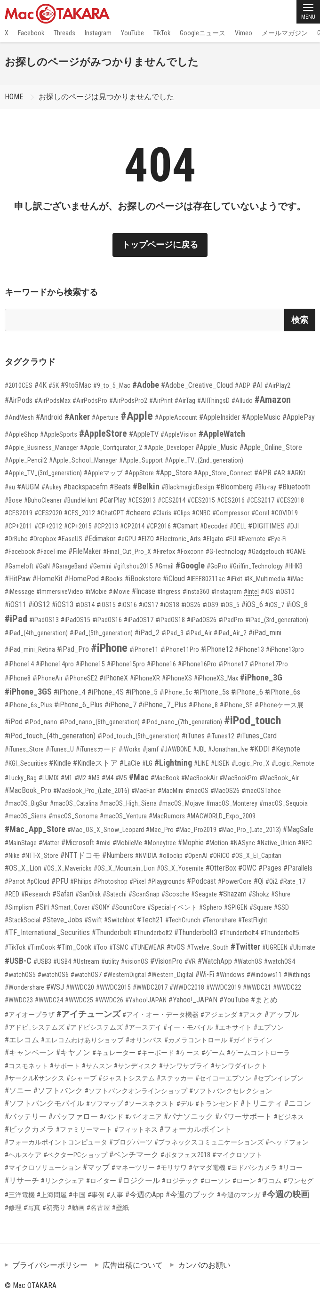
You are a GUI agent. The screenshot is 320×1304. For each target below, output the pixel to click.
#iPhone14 (19, 664)
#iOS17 (148, 604)
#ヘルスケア (23, 1155)
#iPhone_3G (261, 677)
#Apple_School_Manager (83, 460)
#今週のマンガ (238, 1195)
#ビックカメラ (29, 1129)
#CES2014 (171, 500)
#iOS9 (210, 604)
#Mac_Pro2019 (196, 829)
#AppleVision (178, 434)
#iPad (16, 618)
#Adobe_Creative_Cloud (197, 385)
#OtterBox (221, 868)
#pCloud (38, 881)
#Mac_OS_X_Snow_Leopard (105, 829)
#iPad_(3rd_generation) (276, 620)
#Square (260, 907)
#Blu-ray (265, 487)
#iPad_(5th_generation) (101, 633)
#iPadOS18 (170, 620)
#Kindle (60, 763)
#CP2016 (158, 526)
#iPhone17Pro (268, 664)
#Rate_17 (292, 881)
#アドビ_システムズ (34, 1027)
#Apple (136, 416)
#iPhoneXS (177, 678)
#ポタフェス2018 (185, 1155)
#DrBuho (16, 539)
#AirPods (18, 400)
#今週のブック (190, 1194)
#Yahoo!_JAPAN (192, 999)
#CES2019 (18, 513)
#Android (49, 417)
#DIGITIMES (266, 525)
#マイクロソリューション (43, 1167)
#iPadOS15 (75, 620)
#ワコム (269, 1180)
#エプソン (269, 1027)
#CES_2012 (79, 513)
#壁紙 (120, 1207)
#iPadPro (230, 620)
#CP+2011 (18, 526)
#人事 (114, 1195)
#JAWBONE (175, 749)
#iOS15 (106, 604)
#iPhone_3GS (28, 691)
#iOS (267, 591)
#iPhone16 (161, 664)
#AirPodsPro (89, 400)
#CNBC (201, 513)
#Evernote (251, 539)
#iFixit (234, 579)
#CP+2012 (48, 526)
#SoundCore (128, 907)
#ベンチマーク (134, 1154)
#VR (190, 961)
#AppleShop (21, 434)
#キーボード (155, 1052)
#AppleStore (103, 433)
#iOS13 (62, 604)
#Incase (143, 591)
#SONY (100, 907)
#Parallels (297, 868)
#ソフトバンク (58, 1090)
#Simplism (19, 907)
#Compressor (230, 513)
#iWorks (130, 749)
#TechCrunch (182, 920)
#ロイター (101, 1180)
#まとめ (264, 999)
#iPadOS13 (44, 620)
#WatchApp (215, 961)
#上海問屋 (52, 1195)
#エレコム (22, 1039)
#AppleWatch (222, 434)
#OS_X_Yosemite (180, 868)
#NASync (242, 843)
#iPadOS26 (201, 620)
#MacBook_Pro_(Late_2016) (91, 790)
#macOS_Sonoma (73, 816)
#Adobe (145, 385)
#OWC (247, 868)
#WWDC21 (257, 987)
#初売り (54, 1207)
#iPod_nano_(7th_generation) (182, 722)
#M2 (80, 778)
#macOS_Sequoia (283, 803)
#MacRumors (167, 816)
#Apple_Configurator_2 (111, 447)
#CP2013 (106, 526)
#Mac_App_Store (35, 829)
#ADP (242, 385)
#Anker (77, 417)
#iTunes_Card (256, 735)
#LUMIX (49, 778)
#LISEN (220, 763)
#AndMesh (19, 417)
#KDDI (260, 748)
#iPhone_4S (106, 692)
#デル (184, 1103)
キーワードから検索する (51, 292)
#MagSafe (298, 829)
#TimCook (41, 947)
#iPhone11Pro (179, 649)
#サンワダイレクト (239, 1066)
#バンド (111, 1116)
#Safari (62, 893)
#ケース (188, 1052)
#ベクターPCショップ (75, 1155)
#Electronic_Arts (178, 539)
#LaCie (130, 763)
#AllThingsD (213, 400)
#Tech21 (150, 919)
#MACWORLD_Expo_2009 (221, 816)
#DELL (238, 526)
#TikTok (15, 947)
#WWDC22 (287, 987)
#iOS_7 (274, 604)
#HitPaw (18, 578)
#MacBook (165, 778)
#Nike (12, 855)
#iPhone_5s (211, 692)
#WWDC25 (79, 1000)
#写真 (32, 1207)
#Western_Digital (170, 974)
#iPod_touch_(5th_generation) (138, 736)
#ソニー (18, 1090)
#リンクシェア (62, 1180)
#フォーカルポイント (196, 1129)
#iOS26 (190, 604)
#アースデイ (143, 1027)
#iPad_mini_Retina (30, 649)
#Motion (217, 843)
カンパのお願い (204, 1265)
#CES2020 (48, 513)
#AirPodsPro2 (128, 400)
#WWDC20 (80, 987)
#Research (35, 894)
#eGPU (127, 539)
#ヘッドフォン (287, 1142)
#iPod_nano (40, 722)
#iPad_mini (264, 632)
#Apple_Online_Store (271, 447)
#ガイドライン (250, 1040)
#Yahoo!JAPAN (146, 1000)
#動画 (76, 1207)
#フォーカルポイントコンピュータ (56, 1142)
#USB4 (62, 961)
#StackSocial (22, 920)
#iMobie (96, 591)
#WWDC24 (49, 1000)
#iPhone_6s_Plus (28, 705)
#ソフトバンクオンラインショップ (136, 1091)
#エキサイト (233, 1027)
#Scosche (175, 894)
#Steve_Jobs (62, 919)
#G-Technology (226, 551)
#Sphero (210, 907)
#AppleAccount (176, 417)
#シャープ (81, 1078)
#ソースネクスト (150, 1103)
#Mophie (191, 842)
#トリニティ (261, 1103)
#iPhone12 (217, 649)
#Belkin (146, 486)
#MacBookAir (199, 778)
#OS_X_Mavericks (67, 868)
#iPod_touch (252, 720)
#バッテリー (26, 1116)
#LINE (201, 763)
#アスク (251, 1014)
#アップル (281, 1014)
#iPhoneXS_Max (216, 678)
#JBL (199, 749)
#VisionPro (166, 961)
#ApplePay (298, 417)
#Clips (181, 513)
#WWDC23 (19, 1000)
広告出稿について (133, 1265)
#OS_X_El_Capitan (256, 855)
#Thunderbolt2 (152, 932)
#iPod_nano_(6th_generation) (99, 722)
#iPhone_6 (247, 692)
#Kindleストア (95, 763)
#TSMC (118, 947)
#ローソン (215, 1180)
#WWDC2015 (113, 987)
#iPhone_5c (176, 692)
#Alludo (242, 400)
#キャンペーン (29, 1052)
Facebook (31, 33)
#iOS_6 (252, 604)
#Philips (81, 881)
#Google (190, 565)
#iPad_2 (147, 632)
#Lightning (173, 763)
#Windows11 (264, 974)
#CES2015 (201, 500)
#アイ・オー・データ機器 (160, 1014)
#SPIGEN (236, 907)
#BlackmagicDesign (187, 487)
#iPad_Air (198, 633)
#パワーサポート (243, 1116)
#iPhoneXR (145, 678)
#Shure (280, 894)
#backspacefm (86, 486)
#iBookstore (143, 578)
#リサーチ (22, 1180)
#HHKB (294, 566)
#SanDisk (88, 894)
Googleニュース (202, 33)
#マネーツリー (133, 1167)
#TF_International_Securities (47, 932)
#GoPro (217, 566)
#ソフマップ (104, 1103)
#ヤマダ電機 (207, 1167)
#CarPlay (112, 500)
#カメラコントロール (195, 1040)
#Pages (269, 868)
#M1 (66, 778)
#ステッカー (175, 1078)
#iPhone (109, 648)
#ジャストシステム (126, 1078)
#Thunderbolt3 (195, 932)
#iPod (14, 721)
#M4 (107, 778)
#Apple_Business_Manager (41, 447)
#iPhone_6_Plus (78, 704)
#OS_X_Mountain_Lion (124, 868)
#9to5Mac (76, 385)
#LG (147, 763)
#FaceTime (51, 551)
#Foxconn (190, 551)
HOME (14, 96)
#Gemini (100, 566)
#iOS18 (169, 604)
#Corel (260, 513)
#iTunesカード (96, 749)
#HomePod (81, 578)
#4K (40, 385)
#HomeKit (47, 578)
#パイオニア (143, 1116)
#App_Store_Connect (223, 473)
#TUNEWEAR (147, 947)
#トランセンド (217, 1103)
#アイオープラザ (30, 1014)
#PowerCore (235, 881)
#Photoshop (111, 881)
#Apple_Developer (168, 447)
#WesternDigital (125, 974)
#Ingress (169, 591)
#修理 (13, 1207)
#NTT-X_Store (40, 855)
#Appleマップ (103, 473)
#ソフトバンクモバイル (44, 1103)
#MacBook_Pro (28, 790)
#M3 (94, 778)
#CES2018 (290, 500)
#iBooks (112, 579)
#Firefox (164, 551)
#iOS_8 (297, 604)
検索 (299, 320)
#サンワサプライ (184, 1066)
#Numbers (117, 855)
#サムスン (97, 1066)
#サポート (65, 1066)
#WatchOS (248, 961)
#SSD (281, 907)
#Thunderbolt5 (279, 932)
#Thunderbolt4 (238, 932)
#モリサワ (172, 1167)
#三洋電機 (20, 1195)
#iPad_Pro (73, 649)
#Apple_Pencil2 (26, 460)
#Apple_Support (141, 460)
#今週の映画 (285, 1194)
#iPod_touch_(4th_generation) (50, 735)
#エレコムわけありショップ (82, 1040)
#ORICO (219, 855)
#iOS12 (39, 604)
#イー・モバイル (188, 1027)
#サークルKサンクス (34, 1078)
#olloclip (171, 855)
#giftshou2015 (133, 566)
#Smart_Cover (70, 907)
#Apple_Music (216, 447)
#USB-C (18, 961)
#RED (12, 894)
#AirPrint (161, 400)
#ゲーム (213, 1052)
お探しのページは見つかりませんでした (106, 96)
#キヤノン (73, 1052)
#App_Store (174, 472)
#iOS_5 (230, 604)
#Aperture (105, 417)
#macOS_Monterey (231, 803)
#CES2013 (142, 500)
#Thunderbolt (111, 932)
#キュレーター (114, 1052)
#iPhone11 (144, 649)
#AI (257, 385)
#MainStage (21, 843)
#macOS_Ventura (123, 816)
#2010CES (18, 385)
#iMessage (19, 591)
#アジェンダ (218, 1014)
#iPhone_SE (236, 705)
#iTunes (193, 735)
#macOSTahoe (261, 790)
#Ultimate (302, 947)
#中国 (77, 1195)
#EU (230, 539)
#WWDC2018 (186, 987)
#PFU (59, 881)
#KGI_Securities (26, 763)
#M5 (121, 778)
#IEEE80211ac (206, 579)
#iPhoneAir (47, 678)
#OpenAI (196, 855)
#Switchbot (119, 920)
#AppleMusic (261, 417)
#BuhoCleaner (43, 500)
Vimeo (243, 33)
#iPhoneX (113, 677)
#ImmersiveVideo (59, 591)
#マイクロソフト (237, 1155)
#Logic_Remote (293, 763)
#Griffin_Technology (256, 566)
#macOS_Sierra (26, 816)
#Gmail (164, 566)
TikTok (161, 33)
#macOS (196, 790)
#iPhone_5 (142, 692)
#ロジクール (139, 1180)
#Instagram (226, 591)
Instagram (98, 33)
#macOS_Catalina (74, 803)
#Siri (42, 907)
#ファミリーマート (84, 1129)
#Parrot (15, 881)
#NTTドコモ (80, 855)
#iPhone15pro (126, 664)
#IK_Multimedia (264, 579)
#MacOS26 (225, 790)
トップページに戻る (160, 244)
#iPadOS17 (138, 620)
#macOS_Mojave (181, 803)
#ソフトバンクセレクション (230, 1091)
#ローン (244, 1180)
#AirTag (185, 400)
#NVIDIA (146, 855)
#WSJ (55, 987)
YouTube (132, 33)
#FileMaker (84, 551)
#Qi (259, 881)
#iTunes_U (60, 749)
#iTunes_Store (24, 749)
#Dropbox (43, 539)
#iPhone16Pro (197, 664)
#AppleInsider (219, 417)
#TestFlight (252, 920)
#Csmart (185, 525)
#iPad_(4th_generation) (36, 633)
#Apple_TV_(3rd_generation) (43, 473)
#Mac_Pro (160, 829)
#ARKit (296, 473)
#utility (110, 961)
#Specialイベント (172, 907)
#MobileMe (127, 843)
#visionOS (134, 961)
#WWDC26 (109, 1000)
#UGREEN (275, 947)
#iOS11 (15, 604)
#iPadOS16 (107, 620)
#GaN (42, 566)
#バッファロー (73, 1116)
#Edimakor (100, 538)
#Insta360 (196, 591)
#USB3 (42, 961)
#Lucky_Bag (21, 778)
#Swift (93, 920)
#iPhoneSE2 (80, 678)
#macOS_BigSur (26, 803)
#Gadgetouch (266, 551)
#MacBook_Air (279, 778)
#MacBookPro (238, 778)
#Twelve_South (208, 947)
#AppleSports (58, 434)
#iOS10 (285, 591)
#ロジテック (180, 1180)
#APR (263, 472)
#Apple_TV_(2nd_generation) (204, 460)
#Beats (120, 486)
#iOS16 (127, 604)
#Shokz (258, 894)
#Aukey (51, 487)
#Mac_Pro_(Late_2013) (249, 829)
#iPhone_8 (203, 705)
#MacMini (171, 790)
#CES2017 (260, 500)
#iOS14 (85, 604)
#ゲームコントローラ (258, 1052)
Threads (64, 33)
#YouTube (234, 999)
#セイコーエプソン (223, 1078)
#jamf (151, 749)
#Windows (230, 974)
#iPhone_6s (282, 692)
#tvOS (176, 947)
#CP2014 (132, 526)
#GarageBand (70, 566)
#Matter (49, 843)
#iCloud (174, 578)
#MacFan (143, 790)
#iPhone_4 (70, 692)
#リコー (291, 1167)
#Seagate (204, 894)
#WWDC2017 (150, 987)
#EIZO (146, 539)
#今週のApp (144, 1194)
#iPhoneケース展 (279, 705)
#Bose (13, 500)
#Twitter (245, 947)
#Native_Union (276, 843)
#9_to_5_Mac (111, 385)
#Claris (161, 513)
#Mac (139, 777)
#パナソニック (188, 1116)
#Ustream (86, 961)
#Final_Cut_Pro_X (127, 551)
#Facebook (20, 551)
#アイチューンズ (88, 1014)
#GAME (296, 551)
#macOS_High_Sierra (128, 803)
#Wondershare (24, 987)
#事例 (96, 1195)
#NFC (305, 843)
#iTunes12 (220, 736)
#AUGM (28, 486)
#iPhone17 (233, 664)
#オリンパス (144, 1040)
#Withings (297, 974)
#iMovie (119, 591)
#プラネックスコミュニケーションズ (209, 1142)
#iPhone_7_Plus (162, 704)
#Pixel (137, 881)
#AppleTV (144, 434)
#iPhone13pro (285, 649)
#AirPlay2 (277, 385)
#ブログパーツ (130, 1142)
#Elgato (213, 539)
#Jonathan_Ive (228, 749)
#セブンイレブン (279, 1078)
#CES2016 (231, 500)
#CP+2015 (78, 526)
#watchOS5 (20, 974)
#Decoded (214, 526)
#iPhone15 (90, 664)
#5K (53, 385)
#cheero (138, 512)
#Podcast (201, 881)
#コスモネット (26, 1066)
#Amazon (273, 399)
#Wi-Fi (204, 974)
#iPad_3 (172, 633)
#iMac (295, 579)
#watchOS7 (86, 974)
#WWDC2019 (223, 987)
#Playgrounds (166, 881)
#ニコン (297, 1103)
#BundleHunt (80, 500)
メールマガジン (285, 33)
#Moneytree (160, 843)
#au (10, 487)
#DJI (293, 526)
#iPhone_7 (120, 704)
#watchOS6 (53, 974)
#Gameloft (19, 566)
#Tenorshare (219, 920)
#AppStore (139, 473)
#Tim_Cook (74, 947)
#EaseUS (70, 539)
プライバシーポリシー (50, 1265)
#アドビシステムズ (94, 1027)
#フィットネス (136, 1129)
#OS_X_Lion (23, 868)
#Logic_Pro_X (251, 763)
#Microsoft (77, 842)
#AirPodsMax (52, 400)
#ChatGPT (110, 513)
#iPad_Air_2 (230, 633)
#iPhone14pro (55, 664)
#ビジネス (289, 1116)
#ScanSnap (144, 894)
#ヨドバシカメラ (252, 1167)
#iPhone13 (249, 649)
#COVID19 (284, 513)
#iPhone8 (18, 678)
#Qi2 (271, 881)
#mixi (103, 843)
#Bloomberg (234, 486)
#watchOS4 (279, 961)
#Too (100, 947)
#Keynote (286, 748)
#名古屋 (98, 1207)
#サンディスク (135, 1066)
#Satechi (115, 894)
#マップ (96, 1167)
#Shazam (233, 893)
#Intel (251, 591)
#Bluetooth (294, 486)
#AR (279, 473)
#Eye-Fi (277, 539)
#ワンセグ (298, 1180)
